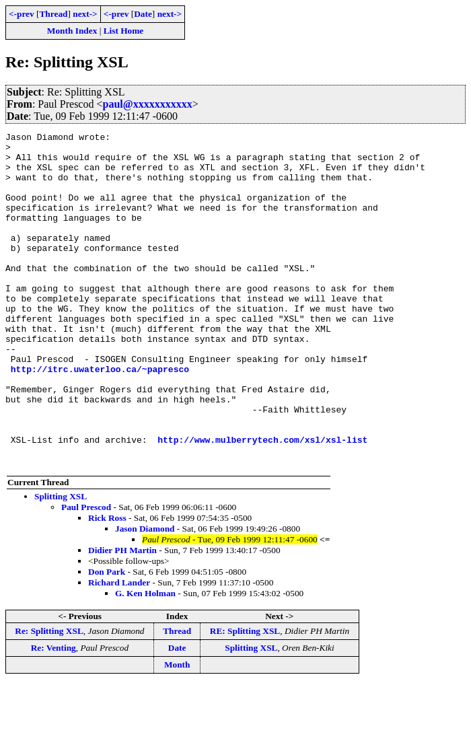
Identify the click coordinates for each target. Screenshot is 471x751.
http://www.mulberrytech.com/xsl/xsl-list (262, 502)
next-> (85, 14)
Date (143, 14)
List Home (124, 31)
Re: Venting (53, 714)
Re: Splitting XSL (49, 697)
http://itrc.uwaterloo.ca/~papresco (100, 417)
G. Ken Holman (145, 660)
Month (177, 731)
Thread (53, 14)
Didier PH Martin (122, 617)
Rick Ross (107, 584)
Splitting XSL (60, 563)
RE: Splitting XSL (245, 697)
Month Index (72, 31)
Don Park (106, 638)
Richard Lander (119, 649)
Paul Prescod (86, 574)
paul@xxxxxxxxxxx (147, 104)
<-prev (21, 14)
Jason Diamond (145, 595)
